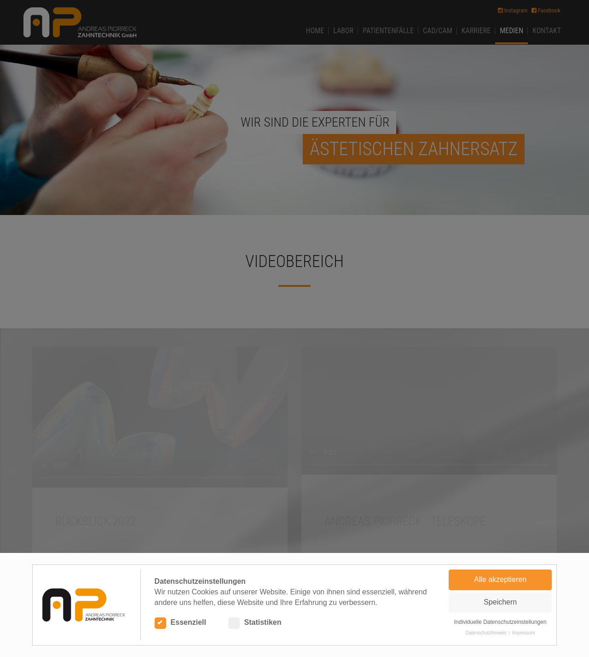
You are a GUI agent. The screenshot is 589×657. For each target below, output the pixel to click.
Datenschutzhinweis (486, 632)
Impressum (523, 632)
